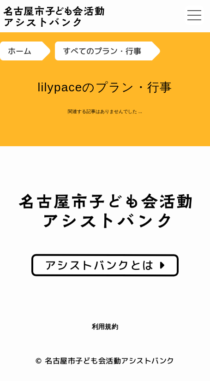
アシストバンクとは (105, 265)
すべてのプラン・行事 (102, 51)
